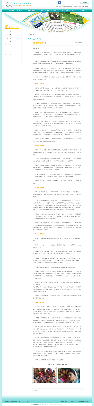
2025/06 (9, 51)
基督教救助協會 (14, 401)
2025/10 (9, 38)
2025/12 (9, 31)
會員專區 (65, 6)
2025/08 (9, 44)
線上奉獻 (59, 6)
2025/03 (9, 61)
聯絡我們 (81, 6)
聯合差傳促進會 (22, 401)
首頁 (29, 34)
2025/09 (9, 41)
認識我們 (76, 6)
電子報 (86, 6)
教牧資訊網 (7, 401)
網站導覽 (70, 6)
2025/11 (9, 34)
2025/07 (9, 48)
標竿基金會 (29, 401)
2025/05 (9, 54)
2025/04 (9, 58)
